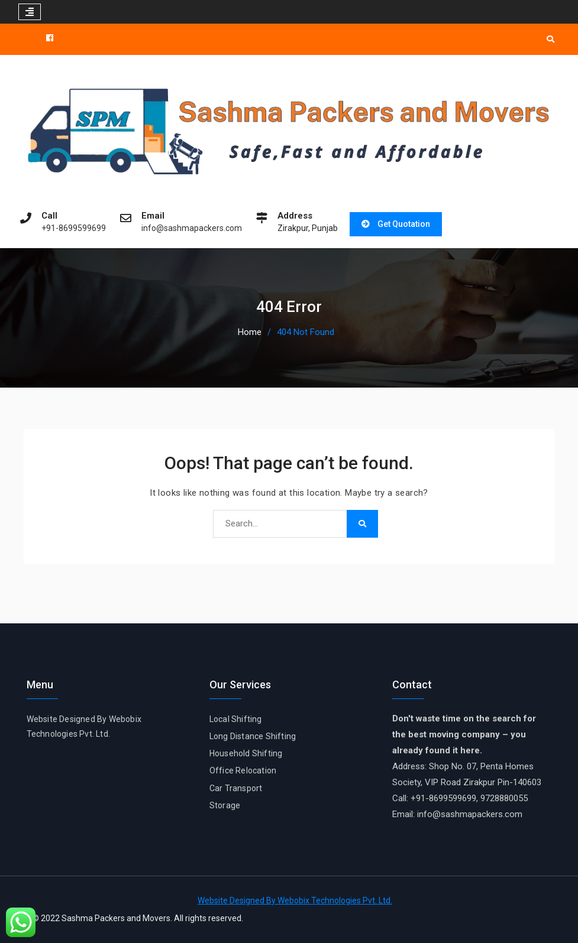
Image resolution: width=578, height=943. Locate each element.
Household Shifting (246, 753)
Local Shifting (235, 719)
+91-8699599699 (73, 228)
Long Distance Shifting (252, 736)
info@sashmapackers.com (191, 228)
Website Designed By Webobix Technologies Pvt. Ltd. (295, 900)
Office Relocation (242, 770)
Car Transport (236, 788)
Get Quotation (403, 224)
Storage (224, 805)
